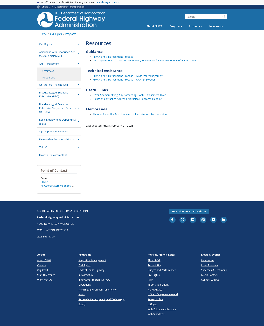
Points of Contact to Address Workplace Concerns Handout (127, 98)
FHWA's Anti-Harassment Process (113, 56)
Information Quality (158, 284)
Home (43, 33)
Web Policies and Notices (162, 309)
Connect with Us (210, 279)
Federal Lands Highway (91, 270)
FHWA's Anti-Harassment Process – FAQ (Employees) (124, 79)
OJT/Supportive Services (53, 131)
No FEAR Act (155, 289)
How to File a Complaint (53, 155)
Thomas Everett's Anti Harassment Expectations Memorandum (130, 114)
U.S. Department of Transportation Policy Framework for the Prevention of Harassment (144, 60)
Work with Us (44, 279)
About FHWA (154, 26)
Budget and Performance (162, 270)
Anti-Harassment (59, 63)
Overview (48, 71)
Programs (176, 26)
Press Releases (209, 265)
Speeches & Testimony (214, 270)
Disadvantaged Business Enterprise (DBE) (59, 94)
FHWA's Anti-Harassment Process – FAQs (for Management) (128, 75)
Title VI (59, 147)
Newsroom (216, 26)
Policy (82, 294)
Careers (41, 265)
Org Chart (42, 270)
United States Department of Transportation (63, 6)
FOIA (150, 279)
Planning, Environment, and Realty (97, 289)
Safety (82, 304)
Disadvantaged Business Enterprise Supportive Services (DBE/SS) (59, 107)
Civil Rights (56, 33)
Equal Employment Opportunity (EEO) (59, 121)
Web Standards (156, 314)
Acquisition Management (92, 260)
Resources (195, 26)
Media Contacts (210, 275)
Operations (85, 284)
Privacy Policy (155, 299)
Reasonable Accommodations (59, 139)
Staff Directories (46, 275)
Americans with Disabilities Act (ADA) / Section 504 (59, 53)
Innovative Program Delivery (94, 279)
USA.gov (152, 304)
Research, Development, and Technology (101, 299)
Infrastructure (86, 275)
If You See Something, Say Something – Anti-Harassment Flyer (129, 95)
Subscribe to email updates (189, 211)
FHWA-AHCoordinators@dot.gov (57, 183)
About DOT (154, 260)
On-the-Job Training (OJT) (59, 84)
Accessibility (154, 265)
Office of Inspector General (163, 294)
